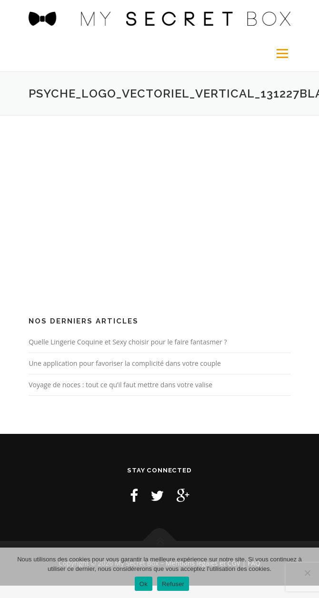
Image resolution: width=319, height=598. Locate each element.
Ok (144, 584)
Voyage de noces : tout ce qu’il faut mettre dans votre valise (120, 384)
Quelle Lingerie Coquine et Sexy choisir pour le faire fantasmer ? (128, 341)
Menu (281, 53)
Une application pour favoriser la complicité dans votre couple (125, 363)
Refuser (173, 584)
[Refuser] (307, 573)
